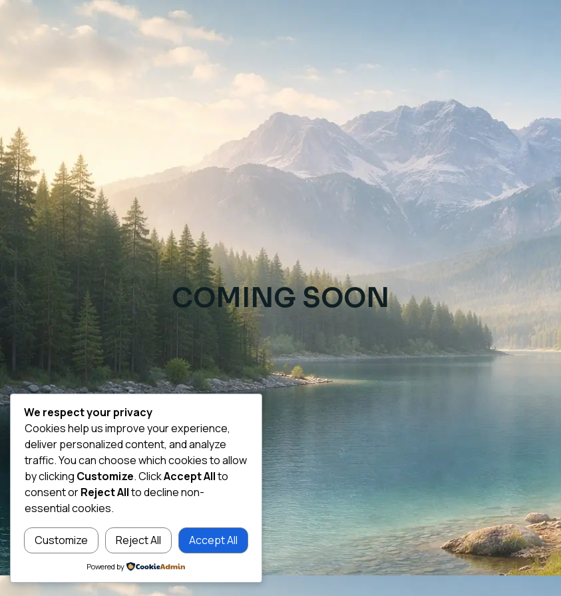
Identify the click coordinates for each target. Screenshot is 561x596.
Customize (61, 540)
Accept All (213, 540)
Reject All (138, 540)
